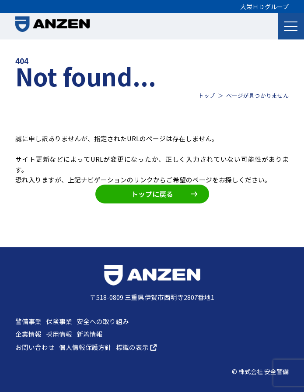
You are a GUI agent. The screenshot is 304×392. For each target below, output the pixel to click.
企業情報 (28, 334)
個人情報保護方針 (85, 347)
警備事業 (28, 321)
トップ (206, 95)
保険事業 (59, 321)
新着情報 (90, 334)
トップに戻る (164, 194)
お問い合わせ (35, 347)
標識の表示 (136, 347)
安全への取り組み (103, 321)
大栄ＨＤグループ (264, 7)
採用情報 (59, 334)
